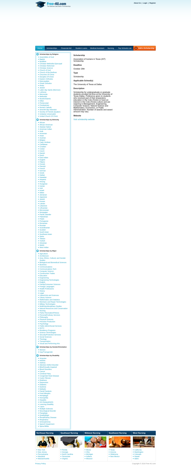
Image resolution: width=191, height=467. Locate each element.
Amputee (43, 358)
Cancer (42, 371)
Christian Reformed (47, 66)
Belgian (42, 140)
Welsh (42, 245)
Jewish (42, 88)
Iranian (42, 186)
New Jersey (42, 452)
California (138, 450)
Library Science (45, 297)
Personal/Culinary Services (50, 315)
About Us (137, 3)
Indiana (89, 456)
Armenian (43, 133)
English (42, 160)
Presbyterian (44, 105)
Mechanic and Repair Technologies (53, 302)
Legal (42, 293)
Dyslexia (43, 387)
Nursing (111, 48)
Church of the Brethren (48, 72)
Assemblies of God (47, 57)
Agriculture (44, 254)
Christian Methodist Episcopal (51, 64)
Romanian (43, 223)
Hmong (42, 182)
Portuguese (44, 221)
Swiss (42, 236)
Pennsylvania (43, 454)
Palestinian (44, 217)
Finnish (42, 164)
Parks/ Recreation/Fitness (49, 313)
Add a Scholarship (146, 48)
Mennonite (44, 94)
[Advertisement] (95, 27)
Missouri (89, 459)
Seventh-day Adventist (48, 110)
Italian (42, 193)
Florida (64, 450)
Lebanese (43, 206)
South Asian (44, 232)
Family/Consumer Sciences (50, 284)
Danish (42, 153)
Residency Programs (47, 330)
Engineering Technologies (49, 280)
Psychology (44, 324)
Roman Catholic (46, 107)
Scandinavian (45, 228)
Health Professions (47, 289)
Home (39, 48)
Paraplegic (44, 413)
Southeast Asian (46, 234)
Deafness (43, 380)
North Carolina (67, 454)
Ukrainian (43, 243)
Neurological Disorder (48, 411)
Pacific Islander (45, 214)
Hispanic (43, 179)
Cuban (42, 149)
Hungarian (44, 184)
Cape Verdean (45, 142)
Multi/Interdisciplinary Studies (51, 306)
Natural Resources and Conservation (54, 308)
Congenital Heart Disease (49, 376)
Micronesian (44, 210)
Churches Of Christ (47, 75)
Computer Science (47, 271)
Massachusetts (43, 459)
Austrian (43, 138)
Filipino (42, 162)
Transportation (45, 341)
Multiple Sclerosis (46, 409)
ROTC (42, 328)
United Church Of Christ (49, 116)
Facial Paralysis (46, 391)
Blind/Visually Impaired (48, 367)
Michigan (89, 454)
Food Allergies (45, 393)
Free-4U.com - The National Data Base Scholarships (53, 4)
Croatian (43, 147)
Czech (42, 151)
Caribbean (44, 144)
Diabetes (43, 385)
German (43, 171)
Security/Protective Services (50, 335)
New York (41, 450)
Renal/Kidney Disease (48, 417)
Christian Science (46, 68)
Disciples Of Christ (47, 77)
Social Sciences (46, 337)
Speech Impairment (47, 424)
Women (42, 350)
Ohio (88, 452)
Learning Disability (46, 404)
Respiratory (44, 420)
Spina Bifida (44, 426)
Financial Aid (66, 48)
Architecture (44, 256)
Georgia (65, 452)
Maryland (41, 456)
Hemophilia (44, 398)
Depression (44, 382)
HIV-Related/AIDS (46, 402)
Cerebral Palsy (45, 374)
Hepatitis (43, 400)
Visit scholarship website (84, 119)
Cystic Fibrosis (45, 378)
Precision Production (47, 322)
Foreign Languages (47, 287)
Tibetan (42, 239)
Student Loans (81, 48)
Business (43, 265)
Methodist (43, 96)
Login (145, 3)
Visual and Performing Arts (50, 343)
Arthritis (42, 361)
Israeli (42, 190)
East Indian (44, 158)
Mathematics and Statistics (50, 300)
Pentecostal (44, 103)
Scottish (43, 230)
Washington (138, 452)
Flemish (43, 166)
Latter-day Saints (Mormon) (50, 90)
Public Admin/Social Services (51, 326)
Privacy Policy (40, 464)
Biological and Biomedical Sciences (53, 262)
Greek (42, 173)
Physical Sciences (46, 319)
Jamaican (43, 195)
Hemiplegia (44, 396)
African (42, 123)
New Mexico (114, 456)
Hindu (42, 86)
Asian (42, 136)
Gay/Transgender (46, 352)
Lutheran (43, 92)
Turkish (42, 241)
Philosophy (44, 317)
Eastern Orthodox (46, 79)
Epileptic (43, 389)
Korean (42, 201)
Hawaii (136, 456)
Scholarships (52, 48)
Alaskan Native (45, 127)
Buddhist (43, 61)
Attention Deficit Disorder (49, 365)
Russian (43, 225)
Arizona (113, 452)
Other (42, 101)
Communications (46, 267)
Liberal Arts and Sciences (49, 295)
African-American (46, 125)
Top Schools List (124, 48)
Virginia (65, 459)
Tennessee (66, 456)
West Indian (44, 247)
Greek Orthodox (46, 83)
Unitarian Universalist (48, 114)
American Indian (46, 129)
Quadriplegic (44, 415)
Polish (42, 219)
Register (152, 3)
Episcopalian (44, 81)
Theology (43, 339)
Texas (112, 450)
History (42, 291)
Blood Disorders (46, 369)
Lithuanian (44, 208)
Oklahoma (114, 454)
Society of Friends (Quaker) (50, 112)
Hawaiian (43, 177)
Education (43, 276)
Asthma (42, 363)
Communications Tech (48, 269)
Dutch (42, 155)
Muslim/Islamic (45, 99)
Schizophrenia (45, 422)
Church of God (45, 70)
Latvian (42, 204)
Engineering (44, 278)
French (42, 168)
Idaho (136, 459)
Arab (41, 131)
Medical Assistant (97, 48)
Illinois (88, 450)
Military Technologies (47, 304)
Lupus (42, 406)
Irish (41, 188)
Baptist (42, 59)
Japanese (43, 197)
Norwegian (44, 212)
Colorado (137, 454)
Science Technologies (48, 333)
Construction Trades (47, 273)
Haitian (42, 175)
